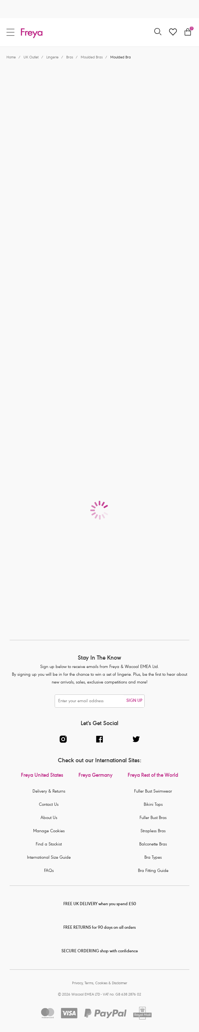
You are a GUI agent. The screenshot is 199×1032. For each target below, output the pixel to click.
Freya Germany (95, 776)
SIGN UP (134, 701)
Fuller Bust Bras (153, 818)
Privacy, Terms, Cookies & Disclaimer (99, 983)
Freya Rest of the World (153, 776)
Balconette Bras (153, 844)
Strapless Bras (153, 831)
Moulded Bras (92, 58)
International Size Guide (49, 857)
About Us (49, 818)
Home (11, 58)
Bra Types (153, 857)
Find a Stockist (49, 844)
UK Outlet (31, 58)
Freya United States (42, 776)
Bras (69, 58)
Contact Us (49, 805)
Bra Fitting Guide (153, 871)
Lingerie (52, 58)
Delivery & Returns (48, 791)
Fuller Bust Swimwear (153, 791)
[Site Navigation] (10, 32)
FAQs (49, 871)
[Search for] (157, 32)
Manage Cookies (49, 831)
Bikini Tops (153, 805)
